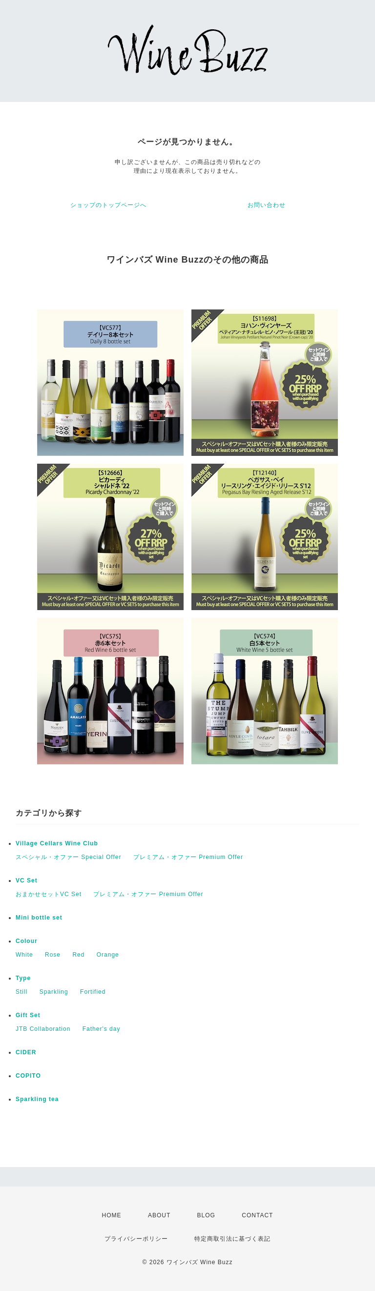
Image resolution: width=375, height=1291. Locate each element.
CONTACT (257, 1215)
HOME (112, 1215)
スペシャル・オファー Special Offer (68, 857)
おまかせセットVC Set (49, 894)
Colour (27, 941)
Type (23, 978)
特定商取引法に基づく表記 (232, 1238)
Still (21, 991)
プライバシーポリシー (136, 1238)
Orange (108, 954)
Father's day (102, 1028)
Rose (53, 954)
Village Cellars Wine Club (57, 843)
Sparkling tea (37, 1099)
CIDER (26, 1052)
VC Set (27, 880)
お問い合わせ (267, 205)
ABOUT (159, 1215)
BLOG (206, 1215)
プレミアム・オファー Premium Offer (188, 857)
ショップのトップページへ (108, 205)
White (24, 954)
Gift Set (28, 1015)
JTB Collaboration (43, 1028)
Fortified (92, 991)
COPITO (28, 1075)
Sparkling (54, 991)
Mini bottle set (39, 917)
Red (78, 954)
